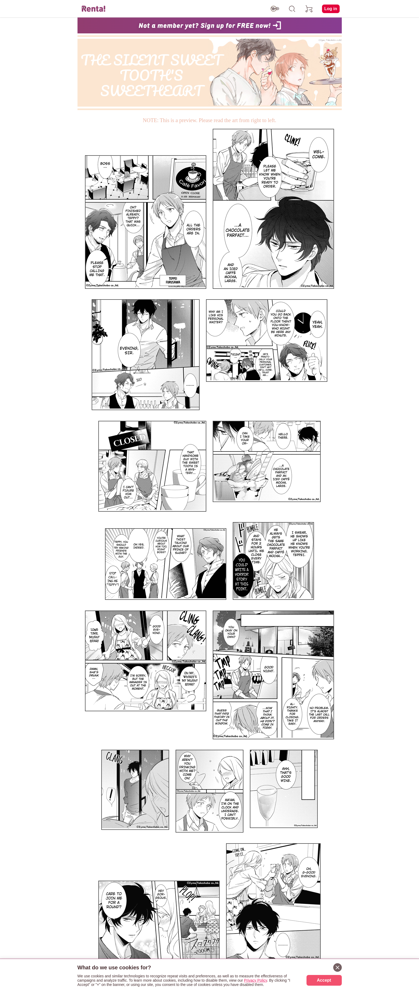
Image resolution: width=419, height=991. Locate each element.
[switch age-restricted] (275, 9)
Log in (330, 8)
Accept (324, 980)
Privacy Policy (255, 980)
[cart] (309, 9)
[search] (292, 9)
